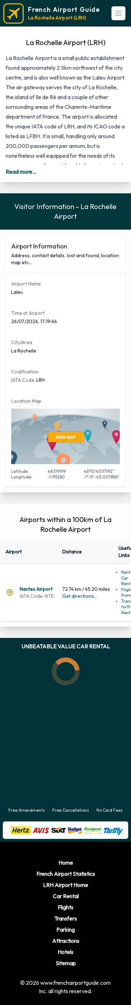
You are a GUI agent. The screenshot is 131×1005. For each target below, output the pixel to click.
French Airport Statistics (65, 873)
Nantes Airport (36, 589)
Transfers (65, 918)
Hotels (65, 951)
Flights (65, 907)
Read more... (21, 171)
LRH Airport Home (65, 884)
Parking (65, 929)
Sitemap (66, 963)
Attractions (65, 940)
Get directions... (79, 596)
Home (65, 862)
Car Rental (66, 896)
